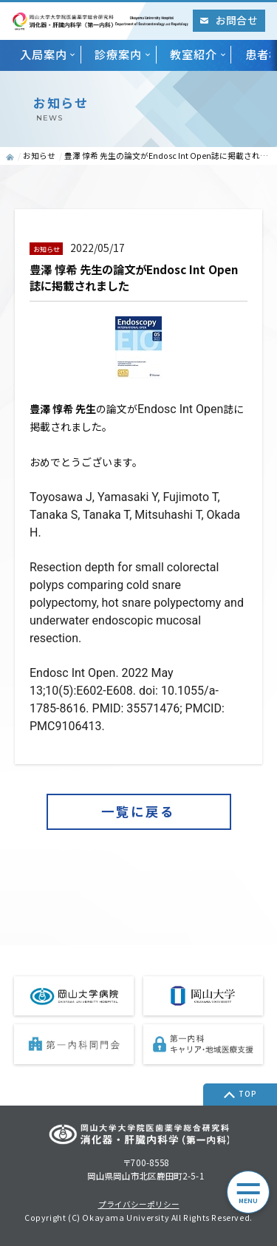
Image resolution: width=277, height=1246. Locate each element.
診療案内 (118, 54)
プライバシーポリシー (138, 1205)
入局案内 (43, 54)
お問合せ (228, 20)
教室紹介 (193, 54)
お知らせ (39, 155)
